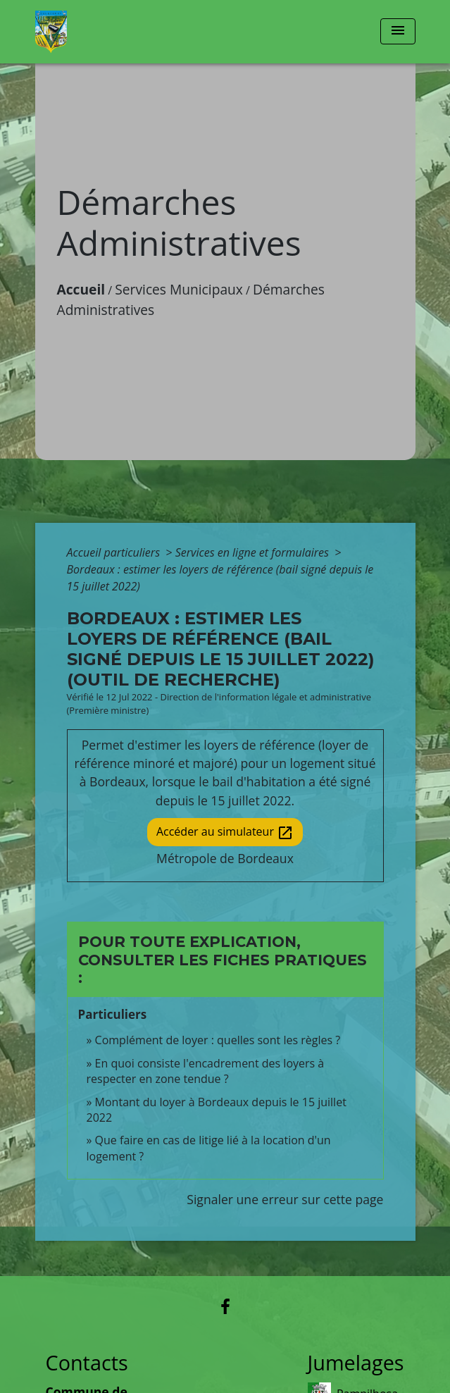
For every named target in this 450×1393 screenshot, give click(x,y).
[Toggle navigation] (397, 31)
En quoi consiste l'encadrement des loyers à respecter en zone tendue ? (206, 1070)
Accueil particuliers (115, 552)
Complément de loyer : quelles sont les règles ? (218, 1040)
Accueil (81, 289)
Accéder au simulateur (225, 832)
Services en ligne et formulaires (253, 552)
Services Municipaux (179, 289)
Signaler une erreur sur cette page (285, 1199)
